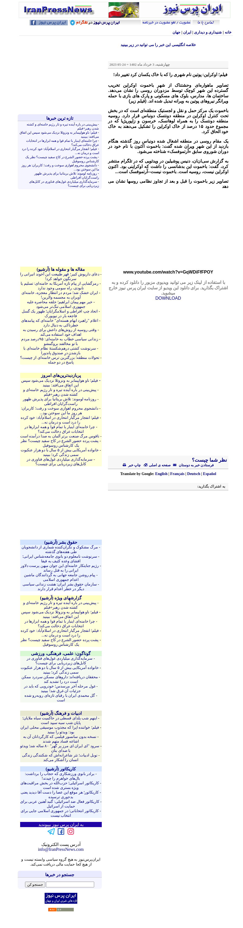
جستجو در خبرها (59, 874)
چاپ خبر (132, 465)
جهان (176, 32)
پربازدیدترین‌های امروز (61, 375)
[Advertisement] (61, 75)
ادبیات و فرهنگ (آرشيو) (61, 713)
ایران (187, 32)
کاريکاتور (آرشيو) (61, 769)
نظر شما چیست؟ (209, 460)
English (161, 474)
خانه (228, 32)
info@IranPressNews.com (61, 849)
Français (177, 474)
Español (209, 474)
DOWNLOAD (168, 298)
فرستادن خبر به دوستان (192, 465)
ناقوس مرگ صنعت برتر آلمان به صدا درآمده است (59, 436)
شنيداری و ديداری (208, 32)
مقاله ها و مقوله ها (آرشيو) (61, 269)
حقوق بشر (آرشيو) (61, 542)
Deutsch (193, 474)
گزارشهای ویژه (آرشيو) (61, 598)
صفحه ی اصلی (157, 465)
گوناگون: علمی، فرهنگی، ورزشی (61, 653)
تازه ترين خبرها (59, 118)
